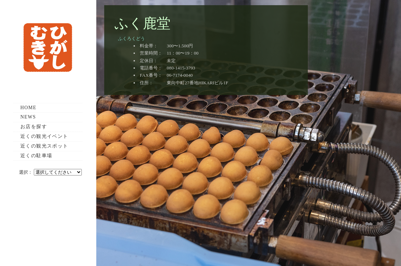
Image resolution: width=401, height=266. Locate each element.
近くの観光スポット (44, 146)
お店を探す (33, 126)
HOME (28, 107)
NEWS (28, 117)
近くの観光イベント (44, 136)
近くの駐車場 (36, 155)
